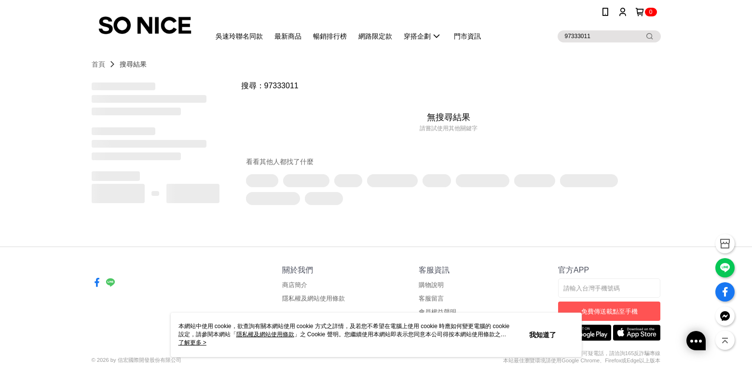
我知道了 (542, 335)
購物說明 (431, 285)
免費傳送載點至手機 (609, 311)
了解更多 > (192, 342)
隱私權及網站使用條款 (313, 298)
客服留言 (431, 298)
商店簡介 (294, 285)
